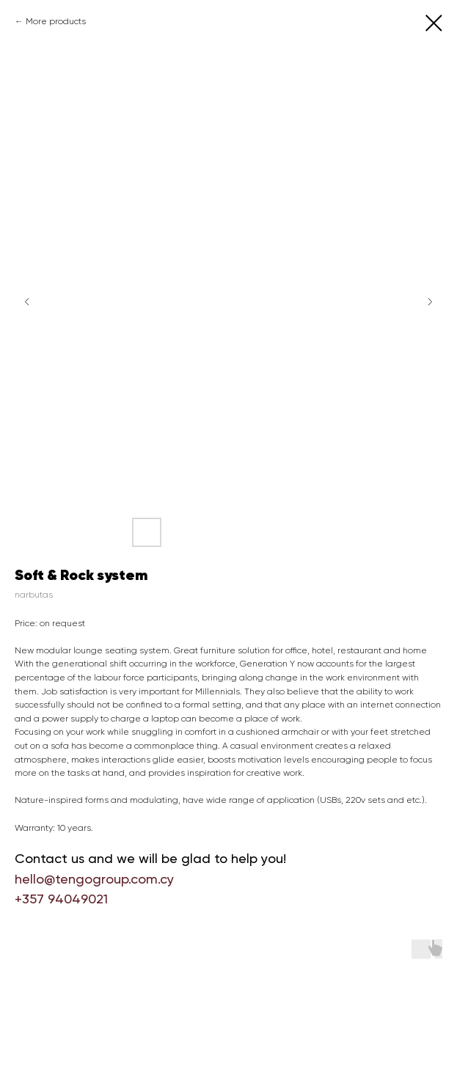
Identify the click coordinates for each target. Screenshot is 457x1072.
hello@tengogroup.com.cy (94, 878)
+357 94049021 (61, 898)
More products (56, 21)
